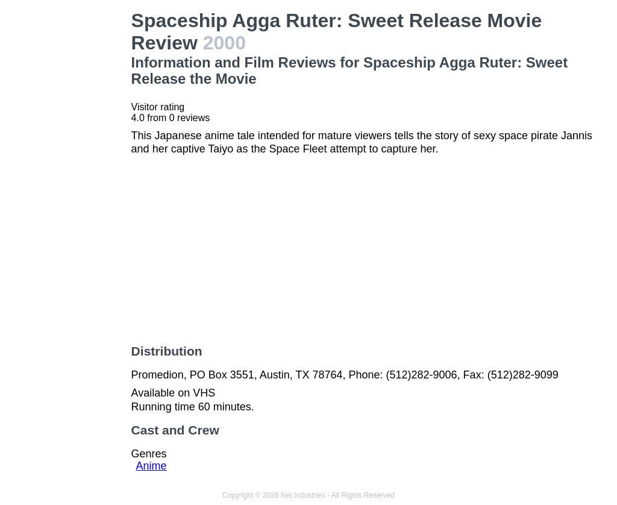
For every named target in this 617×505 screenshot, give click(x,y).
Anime (151, 466)
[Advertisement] (68, 190)
